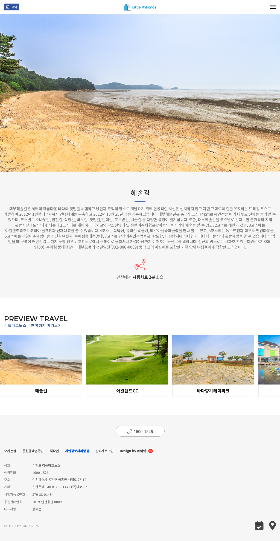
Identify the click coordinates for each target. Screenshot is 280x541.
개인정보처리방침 (77, 450)
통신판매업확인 (32, 450)
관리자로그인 (104, 450)
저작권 (54, 450)
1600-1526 (140, 431)
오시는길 (10, 450)
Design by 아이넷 (136, 451)
